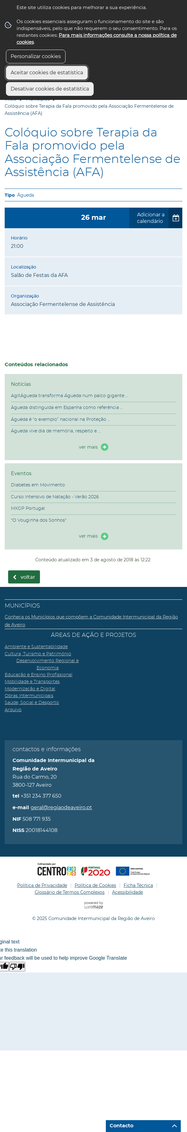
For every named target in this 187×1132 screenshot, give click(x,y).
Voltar (28, 577)
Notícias (21, 384)
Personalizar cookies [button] (36, 56)
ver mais (88, 447)
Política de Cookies (95, 885)
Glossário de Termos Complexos (70, 892)
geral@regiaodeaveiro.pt (61, 807)
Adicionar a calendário (151, 218)
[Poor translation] (17, 967)
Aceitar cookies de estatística (47, 73)
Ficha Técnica (138, 885)
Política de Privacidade (42, 885)
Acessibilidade (127, 892)
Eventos (21, 473)
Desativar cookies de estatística (50, 89)
